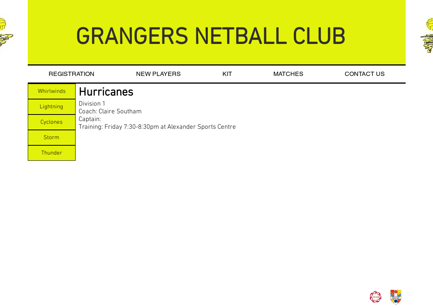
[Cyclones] (52, 122)
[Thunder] (52, 153)
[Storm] (52, 137)
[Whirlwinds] (52, 91)
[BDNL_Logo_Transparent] (395, 297)
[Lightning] (52, 106)
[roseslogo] (375, 297)
